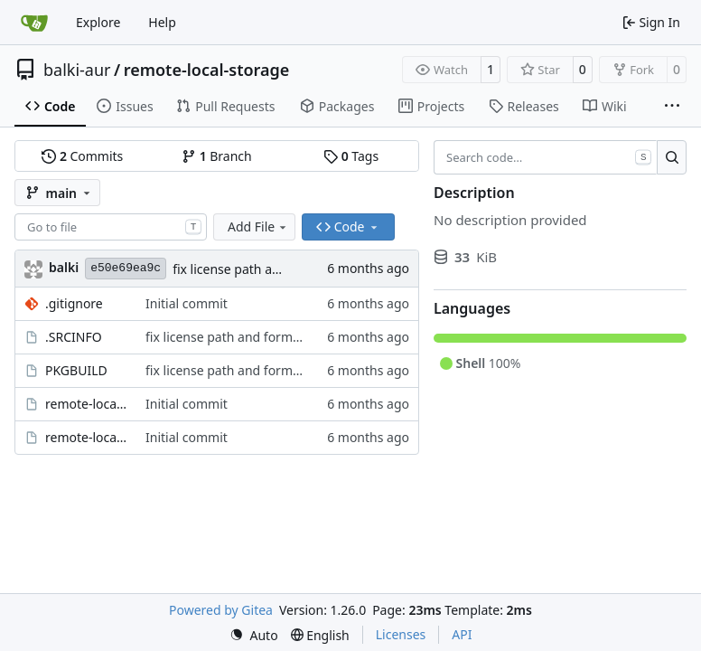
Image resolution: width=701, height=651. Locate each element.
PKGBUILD (76, 370)
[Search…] (672, 157)
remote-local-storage (207, 70)
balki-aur (77, 70)
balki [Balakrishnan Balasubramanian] (64, 267)
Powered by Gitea (221, 609)
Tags (351, 156)
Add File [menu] (258, 226)
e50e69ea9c (125, 268)
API (462, 634)
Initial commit (186, 303)
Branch (217, 156)
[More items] (672, 107)
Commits (82, 156)
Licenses (401, 634)
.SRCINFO (73, 336)
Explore (98, 22)
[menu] (253, 635)
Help (162, 22)
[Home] (34, 22)
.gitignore (74, 303)
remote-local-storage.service (86, 403)
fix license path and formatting (264, 269)
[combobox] (110, 227)
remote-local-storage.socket (86, 437)
